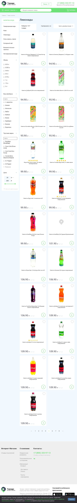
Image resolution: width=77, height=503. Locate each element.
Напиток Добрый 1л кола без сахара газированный (61, 379)
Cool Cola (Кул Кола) (8, 152)
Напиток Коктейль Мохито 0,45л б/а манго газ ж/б (33, 127)
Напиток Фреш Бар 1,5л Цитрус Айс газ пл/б (33, 270)
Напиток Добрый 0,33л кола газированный (33, 90)
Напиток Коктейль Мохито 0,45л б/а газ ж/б (61, 90)
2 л (6, 86)
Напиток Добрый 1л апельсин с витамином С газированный (61, 307)
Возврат (23, 466)
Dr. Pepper (8, 161)
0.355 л (7, 67)
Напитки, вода (8, 20)
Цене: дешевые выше (65, 26)
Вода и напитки (13, 15)
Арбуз (7, 111)
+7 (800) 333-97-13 (65, 3)
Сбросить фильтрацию (11, 189)
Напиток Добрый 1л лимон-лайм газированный (61, 343)
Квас (5, 30)
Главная (4, 15)
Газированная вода (9, 26)
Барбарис (8, 121)
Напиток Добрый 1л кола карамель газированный (61, 199)
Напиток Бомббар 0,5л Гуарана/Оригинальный (61, 235)
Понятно (71, 499)
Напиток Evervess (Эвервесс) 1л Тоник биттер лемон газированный (33, 55)
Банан (7, 118)
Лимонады (6, 35)
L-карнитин (8, 102)
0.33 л (7, 64)
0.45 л (7, 70)
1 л (6, 80)
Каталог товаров (10, 10)
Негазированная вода (10, 54)
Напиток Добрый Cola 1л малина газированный (33, 415)
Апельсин (8, 108)
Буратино (8, 127)
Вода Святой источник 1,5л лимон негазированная (33, 163)
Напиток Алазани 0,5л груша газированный (61, 270)
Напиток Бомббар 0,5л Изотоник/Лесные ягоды (33, 235)
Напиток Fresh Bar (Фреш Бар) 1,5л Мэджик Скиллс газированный (33, 307)
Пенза (45, 4)
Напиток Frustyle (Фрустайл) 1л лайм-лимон (61, 162)
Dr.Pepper (8, 164)
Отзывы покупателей (7, 453)
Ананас (7, 105)
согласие (27, 500)
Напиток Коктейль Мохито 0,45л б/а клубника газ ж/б (61, 127)
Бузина (7, 124)
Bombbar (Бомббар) (7, 142)
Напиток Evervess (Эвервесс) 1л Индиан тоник (61, 55)
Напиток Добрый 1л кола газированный (33, 342)
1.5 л (6, 83)
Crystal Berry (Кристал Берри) (8, 157)
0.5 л (6, 74)
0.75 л (7, 77)
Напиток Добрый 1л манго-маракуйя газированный (33, 379)
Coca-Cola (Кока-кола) (9, 147)
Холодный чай (7, 43)
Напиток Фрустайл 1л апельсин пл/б (33, 198)
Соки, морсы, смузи (9, 39)
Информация (24, 464)
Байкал (7, 115)
